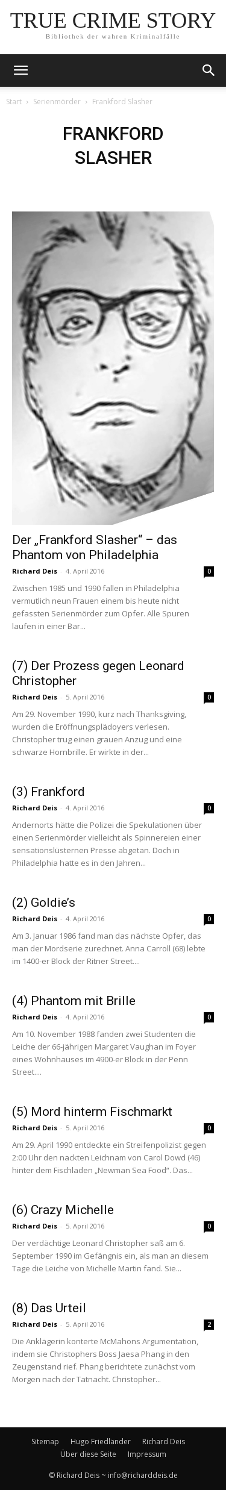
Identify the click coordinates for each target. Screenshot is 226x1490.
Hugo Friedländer (101, 1441)
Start (14, 101)
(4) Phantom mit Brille (74, 1001)
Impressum (147, 1454)
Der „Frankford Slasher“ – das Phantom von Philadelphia (94, 547)
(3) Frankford (48, 791)
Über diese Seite (88, 1454)
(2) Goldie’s (43, 902)
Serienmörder (57, 101)
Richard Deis (34, 570)
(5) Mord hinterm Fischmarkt (92, 1111)
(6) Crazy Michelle (63, 1210)
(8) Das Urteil (49, 1308)
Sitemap (45, 1441)
